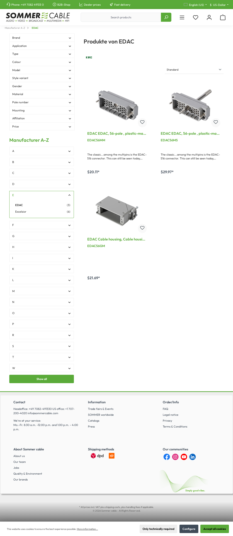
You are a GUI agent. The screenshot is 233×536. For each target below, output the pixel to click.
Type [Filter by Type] (42, 53)
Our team (19, 462)
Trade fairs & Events (100, 409)
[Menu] (182, 17)
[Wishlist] (195, 17)
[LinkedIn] (193, 457)
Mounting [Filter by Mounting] (42, 110)
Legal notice (170, 414)
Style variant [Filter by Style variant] (42, 78)
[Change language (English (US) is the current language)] (195, 4)
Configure (188, 529)
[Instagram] (175, 457)
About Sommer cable (28, 449)
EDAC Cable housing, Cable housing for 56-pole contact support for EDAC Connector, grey (116, 239)
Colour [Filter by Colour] (42, 62)
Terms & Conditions (175, 426)
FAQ (165, 409)
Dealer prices (92, 4)
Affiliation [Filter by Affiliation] (42, 118)
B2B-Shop (63, 4)
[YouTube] (184, 457)
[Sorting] (194, 70)
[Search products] (121, 17)
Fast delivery (122, 4)
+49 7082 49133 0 (32, 4)
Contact (19, 402)
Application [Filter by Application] (42, 46)
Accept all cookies (214, 529)
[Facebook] (167, 457)
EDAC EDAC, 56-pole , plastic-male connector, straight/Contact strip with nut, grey (116, 133)
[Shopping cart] (222, 17)
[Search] (166, 17)
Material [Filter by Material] (42, 94)
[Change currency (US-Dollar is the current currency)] (219, 4)
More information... (87, 529)
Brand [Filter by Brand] (42, 37)
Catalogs (93, 420)
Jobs (16, 467)
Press (91, 426)
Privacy (167, 420)
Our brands (20, 479)
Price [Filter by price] (42, 126)
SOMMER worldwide (101, 414)
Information (97, 402)
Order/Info (171, 402)
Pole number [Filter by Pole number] (42, 102)
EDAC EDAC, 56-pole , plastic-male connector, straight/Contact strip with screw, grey (190, 133)
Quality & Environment (27, 473)
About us (19, 456)
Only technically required (158, 529)
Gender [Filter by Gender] (42, 86)
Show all (41, 379)
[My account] (209, 17)
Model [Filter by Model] (42, 70)
